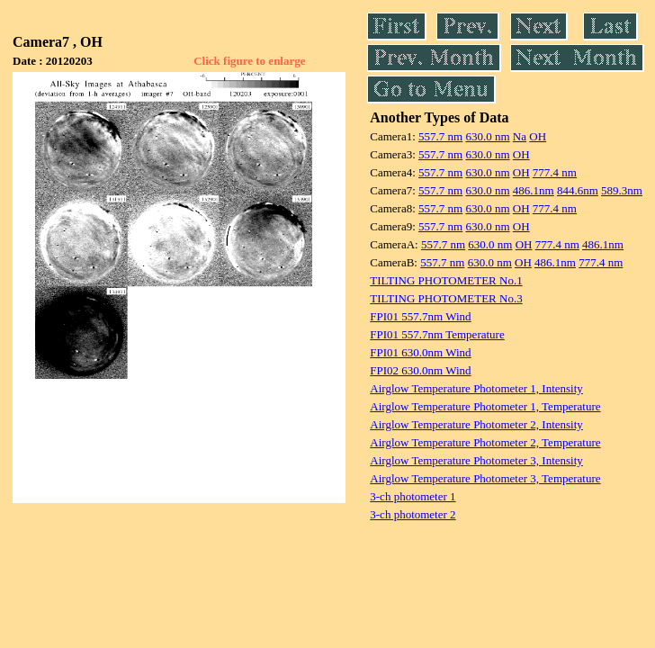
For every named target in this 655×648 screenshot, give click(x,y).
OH (537, 136)
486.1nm (533, 190)
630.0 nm (487, 136)
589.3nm (621, 190)
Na (519, 136)
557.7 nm (440, 136)
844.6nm (577, 190)
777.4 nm (555, 172)
